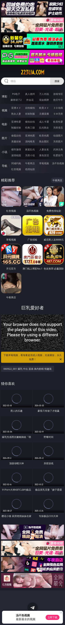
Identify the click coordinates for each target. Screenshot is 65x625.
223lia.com (32, 72)
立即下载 (52, 617)
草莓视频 (44, 163)
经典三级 (30, 127)
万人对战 (44, 94)
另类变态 (58, 127)
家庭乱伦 (30, 149)
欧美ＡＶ (44, 107)
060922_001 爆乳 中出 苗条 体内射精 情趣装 (27, 368)
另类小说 (30, 155)
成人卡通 (44, 121)
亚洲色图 (30, 135)
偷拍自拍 (30, 121)
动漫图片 (58, 135)
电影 (4, 124)
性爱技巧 (58, 155)
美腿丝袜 (16, 141)
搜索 (57, 81)
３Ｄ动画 (58, 107)
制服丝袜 (16, 127)
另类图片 (58, 141)
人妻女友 (44, 149)
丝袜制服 (30, 113)
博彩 (4, 96)
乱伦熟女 (44, 127)
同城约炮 (16, 163)
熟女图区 (44, 141)
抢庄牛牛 (58, 99)
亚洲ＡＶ (16, 107)
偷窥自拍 (16, 135)
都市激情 (16, 149)
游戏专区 (58, 94)
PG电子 (16, 94)
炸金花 (30, 99)
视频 (4, 110)
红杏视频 (16, 169)
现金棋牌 (44, 99)
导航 (4, 166)
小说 (4, 152)
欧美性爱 (58, 121)
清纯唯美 (30, 141)
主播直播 (44, 113)
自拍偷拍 (30, 107)
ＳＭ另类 (58, 113)
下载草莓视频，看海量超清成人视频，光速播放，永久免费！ (32, 357)
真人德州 (30, 94)
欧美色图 (44, 135)
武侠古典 (58, 149)
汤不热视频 (58, 163)
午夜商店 (30, 163)
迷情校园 (16, 155)
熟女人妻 (16, 113)
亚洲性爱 (16, 121)
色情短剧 (30, 169)
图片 (4, 138)
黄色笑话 (44, 155)
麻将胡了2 (16, 99)
